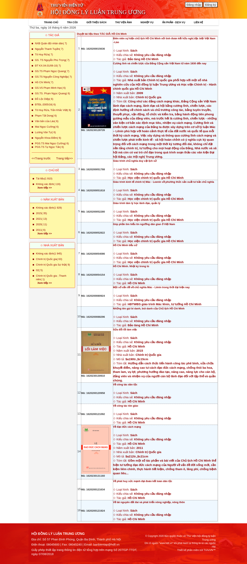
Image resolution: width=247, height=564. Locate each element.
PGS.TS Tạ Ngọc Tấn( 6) (49, 146)
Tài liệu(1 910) (44, 178)
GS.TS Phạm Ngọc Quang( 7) (52, 71)
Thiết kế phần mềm (188, 550)
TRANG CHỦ (51, 22)
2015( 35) (41, 213)
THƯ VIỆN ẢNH (123, 22)
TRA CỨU (72, 22)
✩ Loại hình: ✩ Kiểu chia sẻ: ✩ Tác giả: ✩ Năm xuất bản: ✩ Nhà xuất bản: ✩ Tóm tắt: (165, 110)
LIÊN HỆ (198, 22)
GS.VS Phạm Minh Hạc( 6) (50, 87)
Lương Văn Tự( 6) (45, 132)
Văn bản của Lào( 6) (46, 121)
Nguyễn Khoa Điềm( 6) (48, 137)
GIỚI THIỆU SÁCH (97, 22)
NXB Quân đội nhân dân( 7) (51, 43)
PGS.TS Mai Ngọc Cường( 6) (52, 143)
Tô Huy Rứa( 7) (44, 54)
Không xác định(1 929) (49, 207)
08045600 (53, 544)
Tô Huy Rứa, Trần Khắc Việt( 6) (53, 110)
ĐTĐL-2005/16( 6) (45, 104)
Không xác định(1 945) (49, 253)
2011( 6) (41, 229)
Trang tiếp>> (64, 158)
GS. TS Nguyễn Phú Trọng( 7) (52, 60)
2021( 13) (41, 218)
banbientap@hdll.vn (106, 544)
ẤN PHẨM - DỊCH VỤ (173, 22)
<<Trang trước (41, 158)
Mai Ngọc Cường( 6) (47, 126)
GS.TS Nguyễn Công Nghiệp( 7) (53, 76)
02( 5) (39, 270)
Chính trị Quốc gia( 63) (49, 259)
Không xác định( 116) (48, 184)
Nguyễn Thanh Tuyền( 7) (49, 48)
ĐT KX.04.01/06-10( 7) (48, 65)
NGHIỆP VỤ (147, 22)
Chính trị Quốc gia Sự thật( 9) (53, 264)
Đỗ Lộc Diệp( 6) (44, 98)
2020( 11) (41, 224)
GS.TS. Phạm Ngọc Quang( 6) (52, 93)
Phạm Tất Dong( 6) (46, 115)
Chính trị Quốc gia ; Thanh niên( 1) (51, 277)
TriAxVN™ (210, 550)
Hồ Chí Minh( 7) (44, 82)
